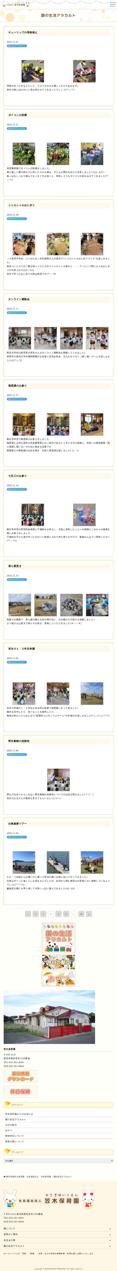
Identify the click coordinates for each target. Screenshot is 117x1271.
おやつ (8, 1130)
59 (81, 914)
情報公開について (14, 1141)
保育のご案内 (11, 1234)
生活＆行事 (9, 1240)
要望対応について (14, 1136)
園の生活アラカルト (16, 46)
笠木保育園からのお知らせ (19, 1114)
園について (9, 1228)
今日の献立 (11, 1125)
